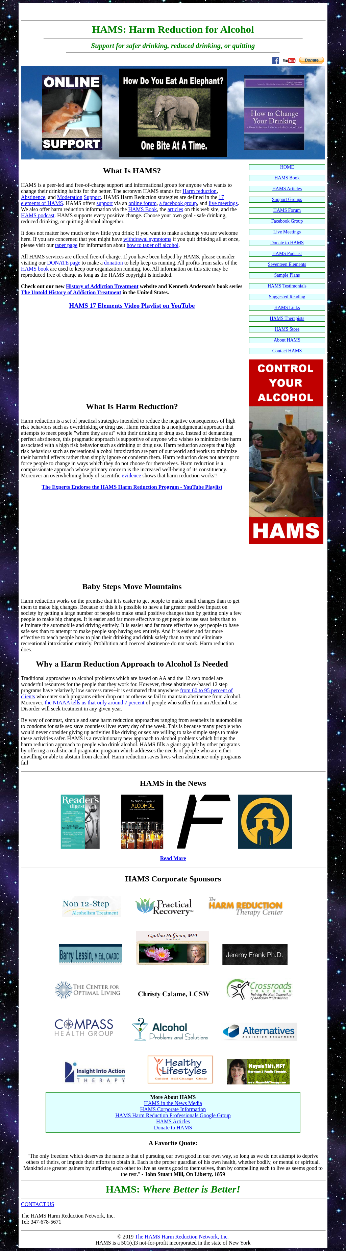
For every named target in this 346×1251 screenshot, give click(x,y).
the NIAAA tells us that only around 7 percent (94, 702)
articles (175, 209)
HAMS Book (142, 209)
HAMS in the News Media (173, 1103)
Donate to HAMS (173, 1127)
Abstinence (33, 197)
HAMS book (35, 269)
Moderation (69, 197)
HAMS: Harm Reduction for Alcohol (173, 29)
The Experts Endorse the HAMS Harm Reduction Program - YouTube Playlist (132, 487)
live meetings (223, 203)
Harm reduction (199, 191)
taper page (66, 245)
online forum (142, 203)
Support (92, 197)
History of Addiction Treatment (102, 286)
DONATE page (63, 263)
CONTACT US (37, 1204)
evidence (131, 475)
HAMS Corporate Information (173, 1109)
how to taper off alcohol (152, 245)
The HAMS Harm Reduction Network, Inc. (182, 1237)
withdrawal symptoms (147, 239)
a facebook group (178, 203)
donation (113, 263)
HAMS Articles (173, 1121)
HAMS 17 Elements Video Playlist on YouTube (132, 305)
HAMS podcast (37, 215)
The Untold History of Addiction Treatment (71, 292)
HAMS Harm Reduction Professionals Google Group (173, 1115)
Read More (173, 858)
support (105, 203)
